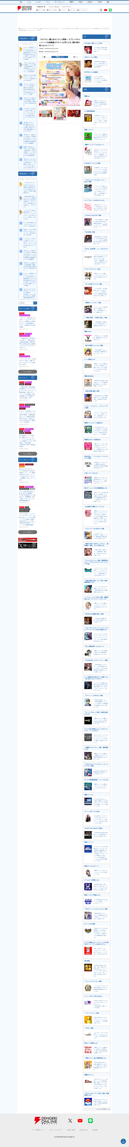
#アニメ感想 (40, 10)
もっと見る (27, 371)
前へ (45, 57)
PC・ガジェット (60, 2)
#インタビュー (82, 10)
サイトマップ (67, 6)
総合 (21, 2)
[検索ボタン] (35, 303)
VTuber (100, 2)
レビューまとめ (54, 6)
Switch (81, 2)
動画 (108, 2)
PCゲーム (36, 28)
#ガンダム (72, 10)
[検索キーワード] (25, 303)
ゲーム (29, 2)
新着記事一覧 (41, 6)
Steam (41, 28)
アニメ (48, 2)
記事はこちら (60, 57)
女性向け (90, 2)
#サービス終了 (52, 10)
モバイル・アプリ (49, 28)
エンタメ (38, 2)
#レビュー (63, 10)
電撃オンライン (22, 28)
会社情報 (95, 1130)
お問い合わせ (84, 1130)
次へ (74, 57)
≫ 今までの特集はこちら (103, 1109)
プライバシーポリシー (56, 1130)
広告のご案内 (71, 1130)
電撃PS (72, 2)
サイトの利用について (38, 1130)
